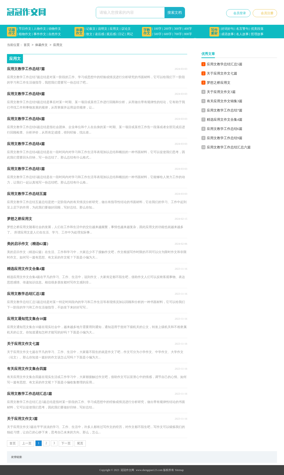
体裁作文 (79, 31)
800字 (188, 34)
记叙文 (91, 28)
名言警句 (242, 28)
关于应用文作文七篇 (222, 73)
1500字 (192, 39)
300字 (178, 28)
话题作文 (11, 31)
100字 (158, 28)
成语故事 (227, 34)
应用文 (114, 28)
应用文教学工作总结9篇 (224, 138)
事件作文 (40, 34)
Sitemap (179, 470)
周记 (130, 34)
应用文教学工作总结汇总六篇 (229, 147)
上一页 (27, 443)
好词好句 (227, 28)
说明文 (102, 28)
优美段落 (257, 28)
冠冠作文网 (127, 470)
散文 (89, 34)
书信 (89, 39)
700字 (178, 34)
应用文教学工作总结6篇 (224, 129)
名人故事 (242, 34)
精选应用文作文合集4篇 (224, 119)
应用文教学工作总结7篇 (224, 110)
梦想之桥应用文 (218, 82)
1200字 (180, 39)
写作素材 (214, 31)
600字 (168, 34)
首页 (27, 45)
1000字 (168, 39)
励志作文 (40, 39)
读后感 (99, 34)
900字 (158, 39)
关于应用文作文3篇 (221, 92)
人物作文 (40, 28)
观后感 (111, 34)
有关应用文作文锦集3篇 (224, 101)
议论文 (126, 28)
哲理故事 (257, 34)
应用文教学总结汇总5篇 (224, 64)
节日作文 (25, 28)
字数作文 (146, 31)
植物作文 (25, 34)
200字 (168, 28)
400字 (188, 28)
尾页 (80, 443)
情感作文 (25, 39)
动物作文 (54, 28)
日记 (121, 34)
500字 (158, 34)
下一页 (66, 443)
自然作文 (54, 34)
